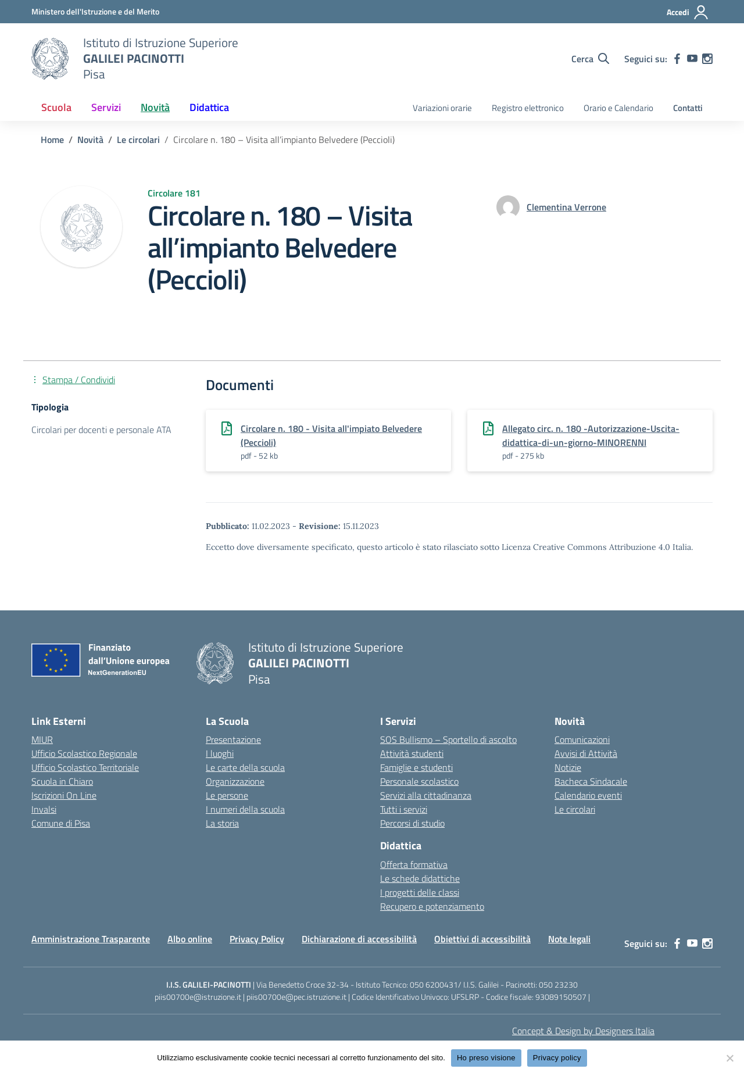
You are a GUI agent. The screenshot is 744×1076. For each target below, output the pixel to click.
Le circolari (575, 809)
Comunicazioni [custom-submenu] (582, 739)
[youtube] (692, 58)
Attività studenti (411, 753)
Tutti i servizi (403, 809)
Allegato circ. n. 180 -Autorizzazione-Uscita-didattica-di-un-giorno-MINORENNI (590, 435)
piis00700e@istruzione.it (198, 997)
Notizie (568, 767)
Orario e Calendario (618, 108)
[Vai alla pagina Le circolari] (138, 139)
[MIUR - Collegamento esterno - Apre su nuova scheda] (95, 11)
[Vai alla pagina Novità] (90, 139)
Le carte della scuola (245, 767)
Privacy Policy (257, 939)
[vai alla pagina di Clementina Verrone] (566, 207)
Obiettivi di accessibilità (482, 939)
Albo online (189, 939)
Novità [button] (155, 107)
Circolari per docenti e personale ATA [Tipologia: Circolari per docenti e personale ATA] (101, 430)
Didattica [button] (209, 107)
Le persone (227, 795)
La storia (222, 823)
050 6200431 (434, 984)
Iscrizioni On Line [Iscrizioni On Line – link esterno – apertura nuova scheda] (63, 795)
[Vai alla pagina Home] (52, 139)
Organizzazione (235, 781)
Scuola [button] (56, 107)
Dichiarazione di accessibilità (359, 939)
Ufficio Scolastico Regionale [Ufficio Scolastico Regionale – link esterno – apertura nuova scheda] (84, 753)
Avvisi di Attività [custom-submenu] (586, 753)
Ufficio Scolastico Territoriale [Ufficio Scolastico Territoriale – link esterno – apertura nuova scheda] (85, 767)
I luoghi (220, 753)
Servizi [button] (106, 107)
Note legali (569, 939)
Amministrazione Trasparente (90, 939)
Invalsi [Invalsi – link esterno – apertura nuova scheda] (43, 809)
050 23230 (558, 984)
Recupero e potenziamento (432, 906)
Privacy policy (557, 1057)
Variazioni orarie (442, 108)
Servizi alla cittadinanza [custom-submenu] (425, 795)
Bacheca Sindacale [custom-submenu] (591, 781)
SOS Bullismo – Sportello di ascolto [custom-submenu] (448, 739)
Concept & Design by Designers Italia (583, 1031)
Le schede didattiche (420, 878)
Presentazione (233, 739)
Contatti (688, 108)
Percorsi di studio (412, 823)
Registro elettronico (528, 108)
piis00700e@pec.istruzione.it (296, 997)
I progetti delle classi (419, 892)
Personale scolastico (419, 781)
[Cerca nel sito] (590, 58)
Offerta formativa (414, 864)
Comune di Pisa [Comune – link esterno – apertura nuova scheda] (60, 823)
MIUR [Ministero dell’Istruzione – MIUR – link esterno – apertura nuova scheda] (42, 739)
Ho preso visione (486, 1057)
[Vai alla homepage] (50, 59)
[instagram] (707, 58)
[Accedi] (688, 12)
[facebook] (677, 58)
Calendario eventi (588, 795)
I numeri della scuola (245, 809)
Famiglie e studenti (416, 767)
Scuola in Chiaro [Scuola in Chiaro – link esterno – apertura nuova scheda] (62, 781)
